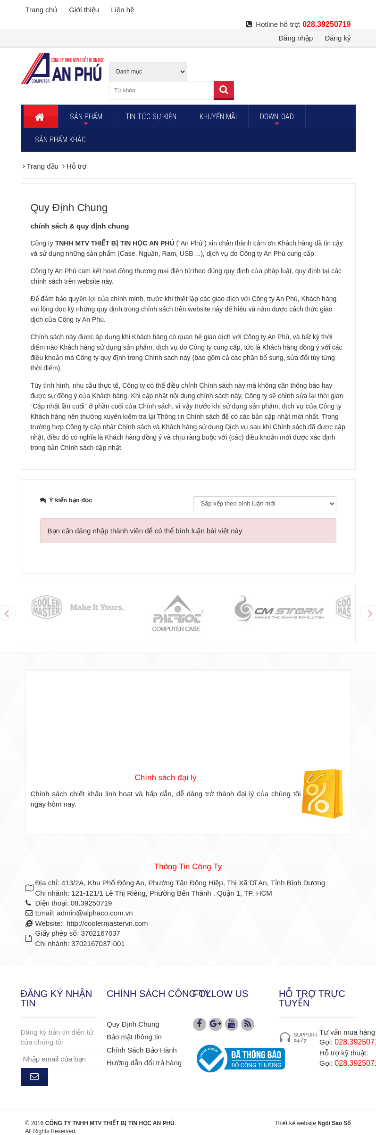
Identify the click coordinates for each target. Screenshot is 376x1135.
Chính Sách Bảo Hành (142, 1050)
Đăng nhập (295, 38)
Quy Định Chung (133, 1024)
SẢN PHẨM (86, 120)
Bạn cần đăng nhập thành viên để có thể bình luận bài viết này (145, 531)
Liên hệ (122, 10)
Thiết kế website (295, 1123)
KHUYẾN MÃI (218, 116)
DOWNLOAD (277, 120)
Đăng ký (338, 38)
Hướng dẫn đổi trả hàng (144, 1063)
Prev (8, 613)
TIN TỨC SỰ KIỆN (150, 116)
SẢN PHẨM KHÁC (60, 139)
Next (367, 613)
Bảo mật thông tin (134, 1037)
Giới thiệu (84, 10)
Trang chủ (41, 10)
